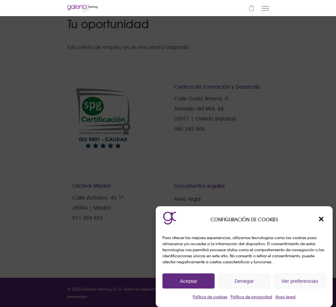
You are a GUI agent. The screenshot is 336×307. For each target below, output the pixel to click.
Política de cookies (210, 296)
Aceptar (188, 281)
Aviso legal (285, 296)
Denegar (244, 281)
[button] (322, 220)
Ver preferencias (300, 281)
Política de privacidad (251, 296)
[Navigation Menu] (265, 8)
